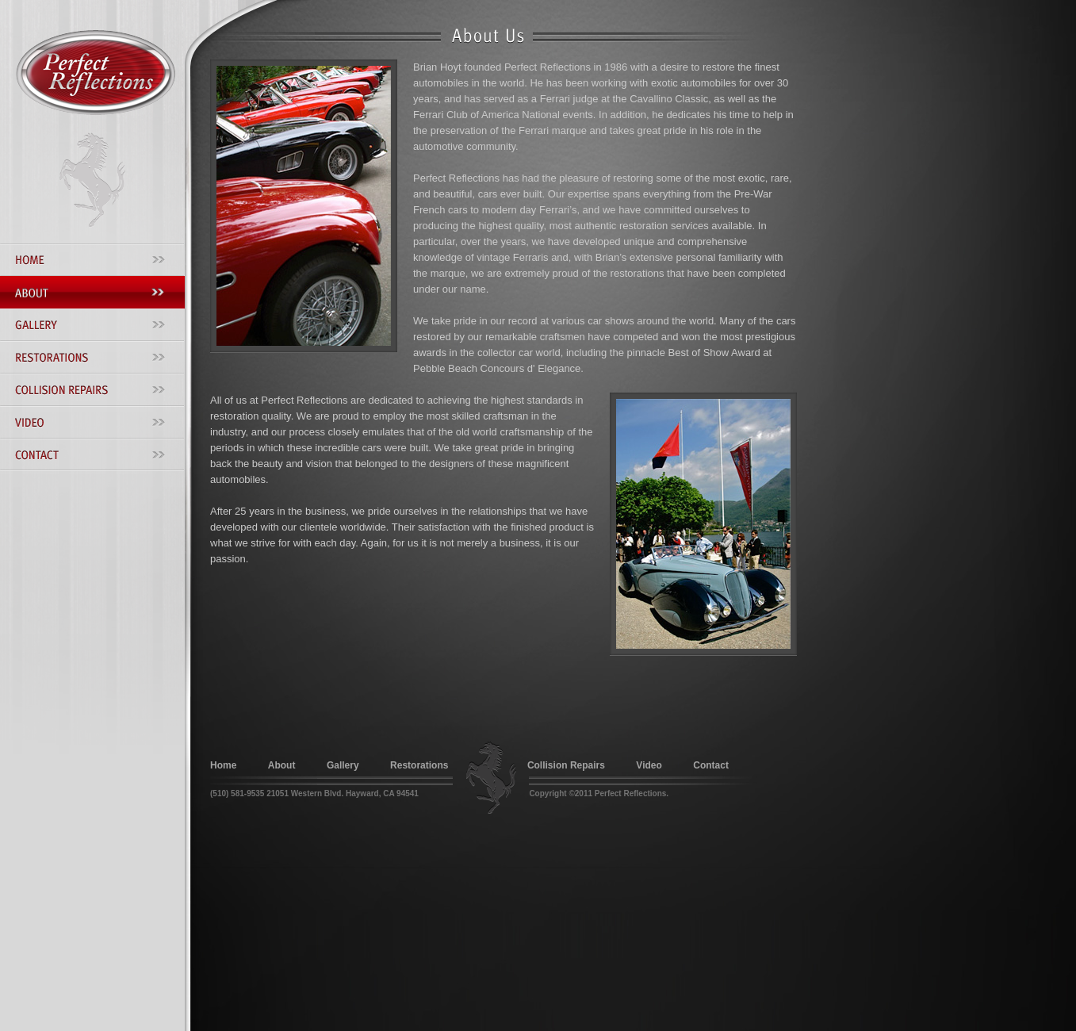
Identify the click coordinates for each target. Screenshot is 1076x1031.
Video (648, 765)
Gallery (343, 765)
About (282, 765)
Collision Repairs (566, 765)
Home (223, 765)
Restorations (419, 765)
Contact (711, 765)
